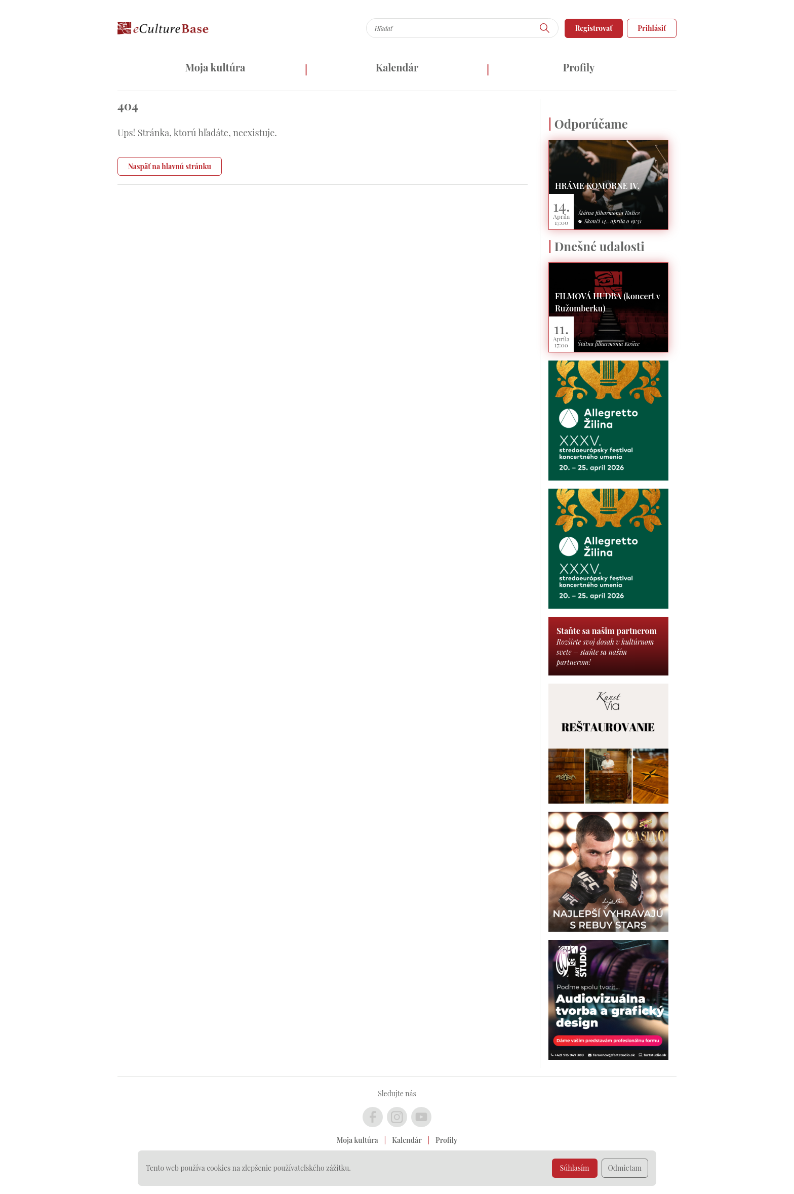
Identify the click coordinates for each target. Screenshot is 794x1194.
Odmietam (625, 1168)
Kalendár (397, 67)
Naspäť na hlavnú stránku (169, 166)
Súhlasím (574, 1168)
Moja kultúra (215, 67)
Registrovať (594, 28)
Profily (579, 67)
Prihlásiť (652, 28)
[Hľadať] (545, 28)
